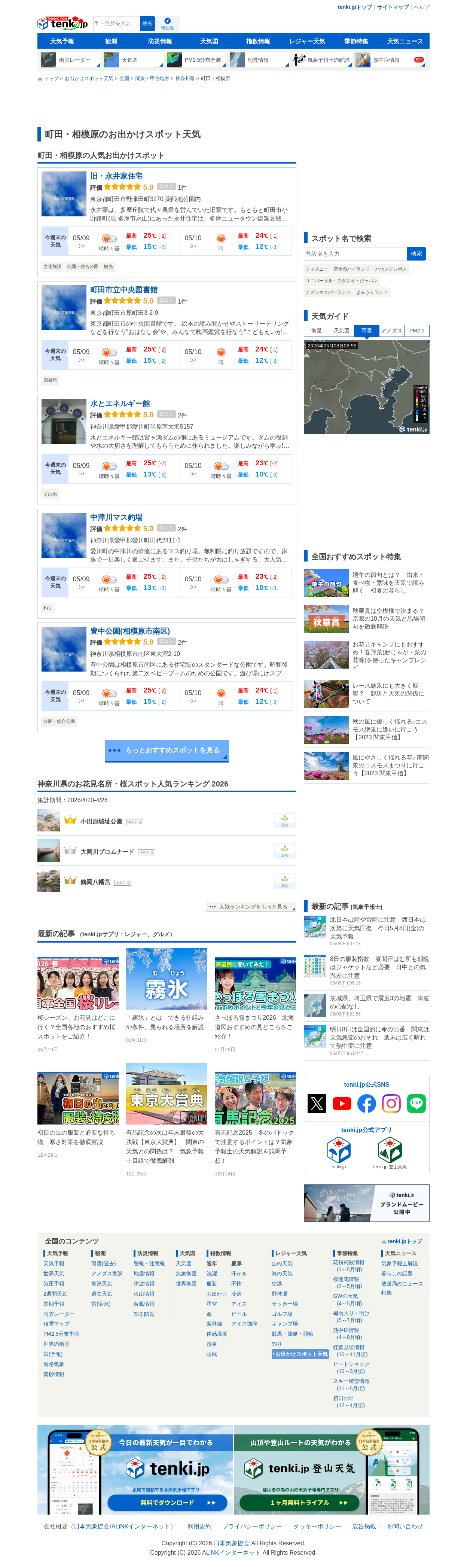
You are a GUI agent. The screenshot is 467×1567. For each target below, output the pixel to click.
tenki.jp (63, 25)
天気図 (209, 41)
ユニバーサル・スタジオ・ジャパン (342, 280)
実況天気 (101, 1284)
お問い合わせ (405, 1526)
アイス (239, 1304)
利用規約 (199, 1526)
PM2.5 (416, 331)
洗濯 (212, 1274)
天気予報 (62, 41)
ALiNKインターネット (141, 1526)
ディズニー (317, 269)
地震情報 (144, 1274)
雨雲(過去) (103, 1263)
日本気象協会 (92, 1526)
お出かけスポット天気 (301, 1354)
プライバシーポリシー (252, 1526)
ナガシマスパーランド (328, 292)
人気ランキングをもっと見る (253, 907)
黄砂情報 (53, 1374)
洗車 (212, 1344)
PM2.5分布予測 (61, 1334)
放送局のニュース (402, 1284)
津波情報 (144, 1284)
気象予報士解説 (399, 1263)
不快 (236, 1284)
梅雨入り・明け (354, 1317)
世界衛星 (186, 1284)
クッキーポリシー (317, 1526)
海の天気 (282, 1274)
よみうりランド (372, 292)
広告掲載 (364, 1526)
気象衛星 (186, 1274)
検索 (147, 23)
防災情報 (160, 41)
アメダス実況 (107, 1274)
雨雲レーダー (59, 1314)
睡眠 (212, 1354)
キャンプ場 (285, 1324)
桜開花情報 (354, 1283)
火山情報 (144, 1294)
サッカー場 (285, 1304)
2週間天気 (55, 1294)
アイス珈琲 (244, 1324)
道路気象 (53, 1364)
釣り (277, 1344)
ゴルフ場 (282, 1314)
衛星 (316, 331)
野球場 (279, 1294)
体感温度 (217, 1334)
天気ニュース (405, 41)
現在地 (167, 27)
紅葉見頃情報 (354, 1351)
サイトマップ (393, 7)
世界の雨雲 (56, 1344)
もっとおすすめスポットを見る (172, 750)
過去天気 (101, 1294)
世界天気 (53, 1274)
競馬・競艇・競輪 (293, 1334)
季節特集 (356, 41)
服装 (212, 1284)
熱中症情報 (354, 1334)
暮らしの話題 (397, 1274)
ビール (239, 1314)
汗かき (239, 1274)
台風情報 (144, 1304)
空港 (277, 1284)
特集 (386, 1293)
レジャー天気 (307, 41)
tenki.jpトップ (355, 7)
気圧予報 (53, 1284)
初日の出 (354, 1402)
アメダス (391, 331)
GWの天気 (354, 1300)
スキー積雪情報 (354, 1385)
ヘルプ (422, 7)
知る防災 (144, 1314)
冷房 (236, 1294)
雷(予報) (52, 1354)
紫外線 (214, 1324)
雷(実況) (100, 1304)
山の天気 (282, 1263)
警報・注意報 (149, 1263)
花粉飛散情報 (354, 1266)
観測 (111, 41)
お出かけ (217, 1294)
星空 (212, 1304)
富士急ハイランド (352, 269)
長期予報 (53, 1304)
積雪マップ (56, 1324)
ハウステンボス (391, 269)
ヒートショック (354, 1368)
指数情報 (258, 41)
